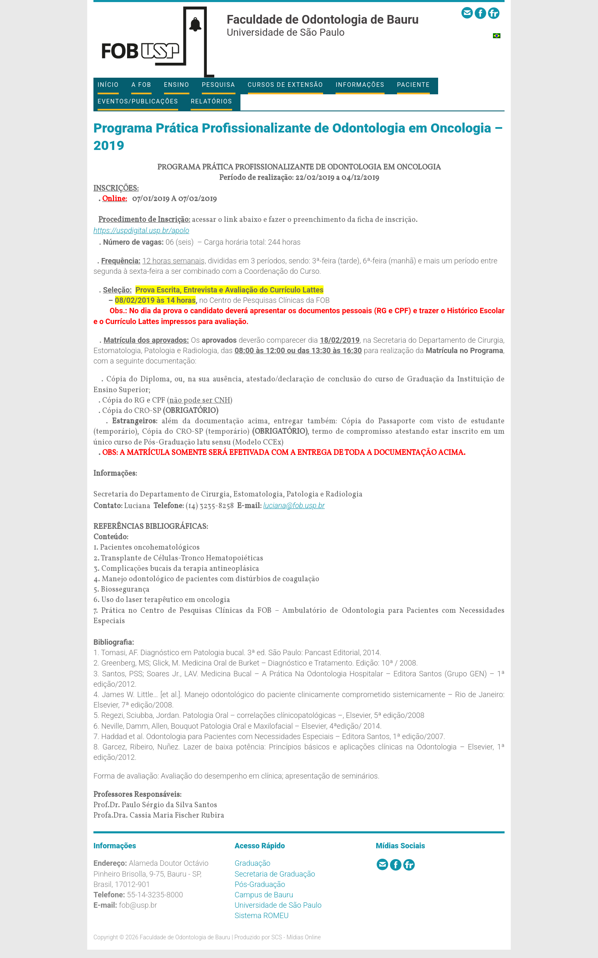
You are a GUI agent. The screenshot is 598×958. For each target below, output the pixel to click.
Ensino (176, 84)
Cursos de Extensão (286, 84)
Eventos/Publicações (138, 101)
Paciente (413, 84)
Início (108, 84)
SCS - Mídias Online (296, 937)
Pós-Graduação (260, 884)
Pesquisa (218, 84)
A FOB (141, 84)
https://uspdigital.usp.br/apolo (141, 230)
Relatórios (211, 101)
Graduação (252, 863)
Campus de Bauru (264, 894)
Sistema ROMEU (262, 915)
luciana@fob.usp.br (294, 505)
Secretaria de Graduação (275, 874)
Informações (360, 84)
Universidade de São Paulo (278, 905)
